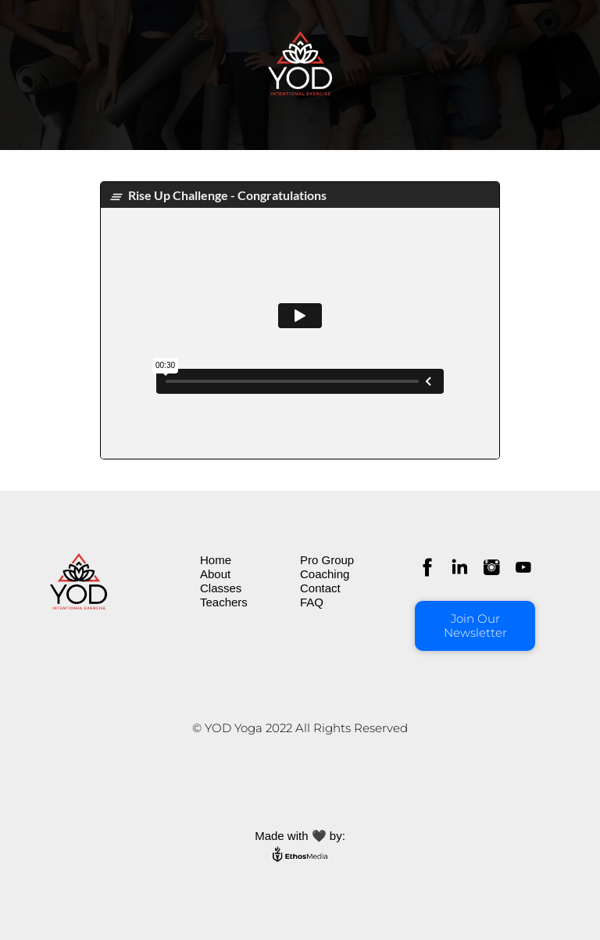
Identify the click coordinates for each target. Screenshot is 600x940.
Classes (220, 588)
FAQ (311, 602)
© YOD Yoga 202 (239, 727)
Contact (320, 588)
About (215, 574)
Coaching (324, 574)
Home (215, 560)
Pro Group (327, 560)
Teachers (224, 602)
